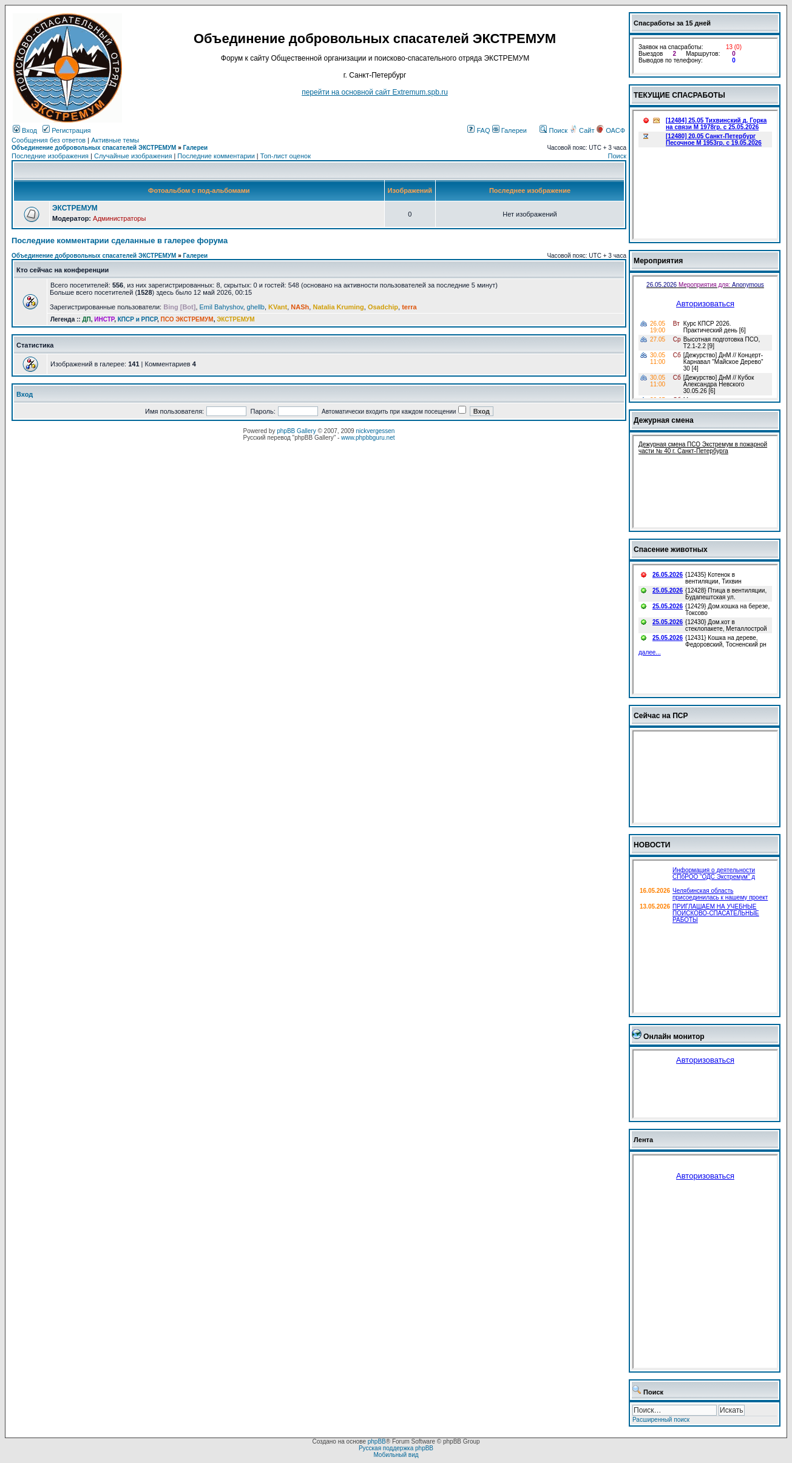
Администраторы (119, 218)
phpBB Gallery (296, 431)
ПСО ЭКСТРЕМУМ (187, 319)
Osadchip (383, 307)
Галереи (509, 130)
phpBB (377, 1441)
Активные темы (115, 140)
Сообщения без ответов (49, 140)
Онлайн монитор (674, 1036)
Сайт (582, 130)
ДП (86, 319)
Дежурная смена (664, 420)
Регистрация (66, 130)
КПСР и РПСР (137, 319)
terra (409, 307)
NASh (300, 307)
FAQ (478, 130)
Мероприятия (658, 261)
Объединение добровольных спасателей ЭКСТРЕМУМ (94, 147)
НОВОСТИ (652, 845)
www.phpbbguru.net (367, 437)
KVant (277, 307)
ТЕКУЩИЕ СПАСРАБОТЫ (679, 95)
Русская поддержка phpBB (396, 1448)
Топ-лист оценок (285, 156)
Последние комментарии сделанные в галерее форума (120, 240)
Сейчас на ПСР (661, 715)
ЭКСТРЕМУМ (75, 208)
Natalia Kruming (338, 307)
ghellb (256, 307)
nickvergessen (375, 431)
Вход (25, 130)
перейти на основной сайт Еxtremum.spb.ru (375, 92)
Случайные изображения (133, 156)
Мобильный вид (395, 1454)
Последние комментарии (215, 156)
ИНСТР (104, 319)
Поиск (553, 130)
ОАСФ (611, 130)
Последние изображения (50, 156)
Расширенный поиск (660, 1419)
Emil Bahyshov (221, 307)
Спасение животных (671, 549)
